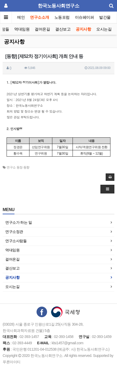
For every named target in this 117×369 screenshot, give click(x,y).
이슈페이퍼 (84, 17)
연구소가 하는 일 (18, 222)
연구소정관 (14, 232)
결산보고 (62, 29)
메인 (21, 17)
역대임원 (21, 29)
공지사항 (83, 29)
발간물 (105, 17)
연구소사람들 (16, 241)
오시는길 (103, 29)
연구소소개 (39, 17)
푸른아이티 (12, 362)
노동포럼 (62, 17)
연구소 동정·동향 (18, 167)
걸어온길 (42, 29)
